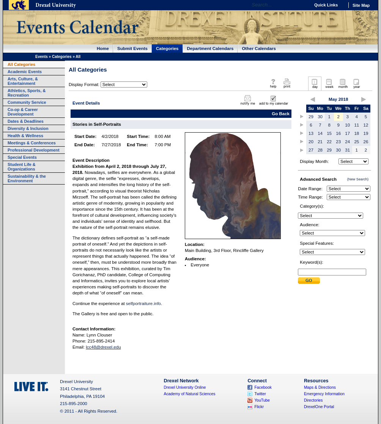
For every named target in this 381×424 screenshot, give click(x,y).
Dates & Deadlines (26, 121)
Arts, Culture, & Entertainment (23, 81)
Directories (313, 400)
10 (347, 125)
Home (103, 48)
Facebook (263, 387)
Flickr (259, 407)
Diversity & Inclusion (28, 128)
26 (366, 141)
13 (311, 133)
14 (320, 133)
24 (347, 141)
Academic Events (25, 71)
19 (366, 133)
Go (302, 5)
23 (338, 141)
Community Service (27, 102)
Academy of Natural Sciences (190, 394)
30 (320, 116)
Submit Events (132, 48)
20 (311, 141)
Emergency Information (324, 394)
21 (320, 141)
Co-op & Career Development (23, 111)
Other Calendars (259, 48)
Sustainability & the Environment (27, 178)
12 (366, 125)
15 (329, 133)
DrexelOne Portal (319, 407)
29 (311, 116)
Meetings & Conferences (32, 143)
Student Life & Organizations (22, 166)
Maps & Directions (320, 387)
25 (356, 141)
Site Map (361, 5)
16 (338, 133)
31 (347, 150)
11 (356, 125)
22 (329, 141)
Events (41, 57)
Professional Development (34, 150)
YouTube (262, 400)
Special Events (22, 157)
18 (356, 133)
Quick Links (326, 5)
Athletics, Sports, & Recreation (27, 92)
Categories (167, 48)
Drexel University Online (185, 387)
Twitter (260, 394)
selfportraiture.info (143, 303)
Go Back (281, 113)
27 (311, 150)
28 (320, 150)
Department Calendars (210, 48)
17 (347, 133)
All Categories (21, 64)
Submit (309, 280)
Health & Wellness (25, 135)
